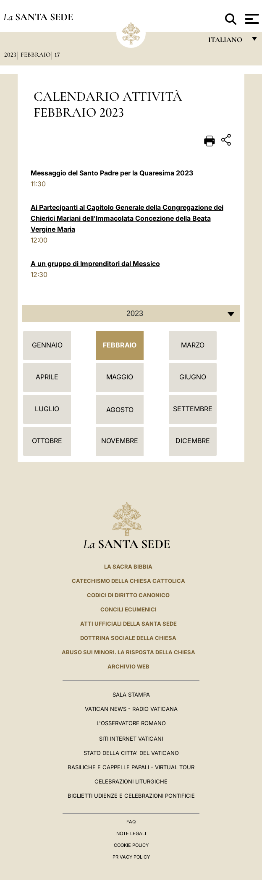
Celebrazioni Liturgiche (131, 781)
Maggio (119, 377)
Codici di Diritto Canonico (128, 595)
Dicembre (193, 440)
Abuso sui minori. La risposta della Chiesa (128, 652)
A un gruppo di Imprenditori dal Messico (95, 263)
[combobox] (131, 313)
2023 (10, 54)
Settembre (192, 409)
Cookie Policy (131, 845)
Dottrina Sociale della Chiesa (128, 638)
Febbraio (35, 54)
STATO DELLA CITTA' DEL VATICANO (131, 752)
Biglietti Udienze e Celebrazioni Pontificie (131, 795)
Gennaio (47, 345)
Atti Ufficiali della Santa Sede (128, 623)
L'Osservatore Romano (131, 723)
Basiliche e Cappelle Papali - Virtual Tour (131, 767)
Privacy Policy (131, 857)
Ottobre (47, 440)
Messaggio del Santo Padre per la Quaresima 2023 (112, 173)
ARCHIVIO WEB (128, 666)
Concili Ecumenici (128, 609)
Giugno (192, 377)
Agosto (120, 409)
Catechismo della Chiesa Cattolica (128, 580)
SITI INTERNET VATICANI (131, 738)
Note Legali (131, 833)
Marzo (192, 345)
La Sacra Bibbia (128, 566)
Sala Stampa (131, 694)
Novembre (119, 440)
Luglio (47, 409)
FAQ (131, 822)
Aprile (47, 377)
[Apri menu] (251, 19)
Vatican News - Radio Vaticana (131, 708)
